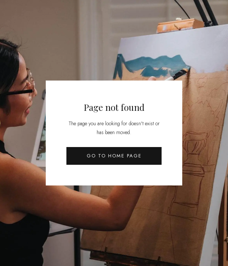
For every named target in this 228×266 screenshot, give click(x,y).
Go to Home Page (114, 155)
